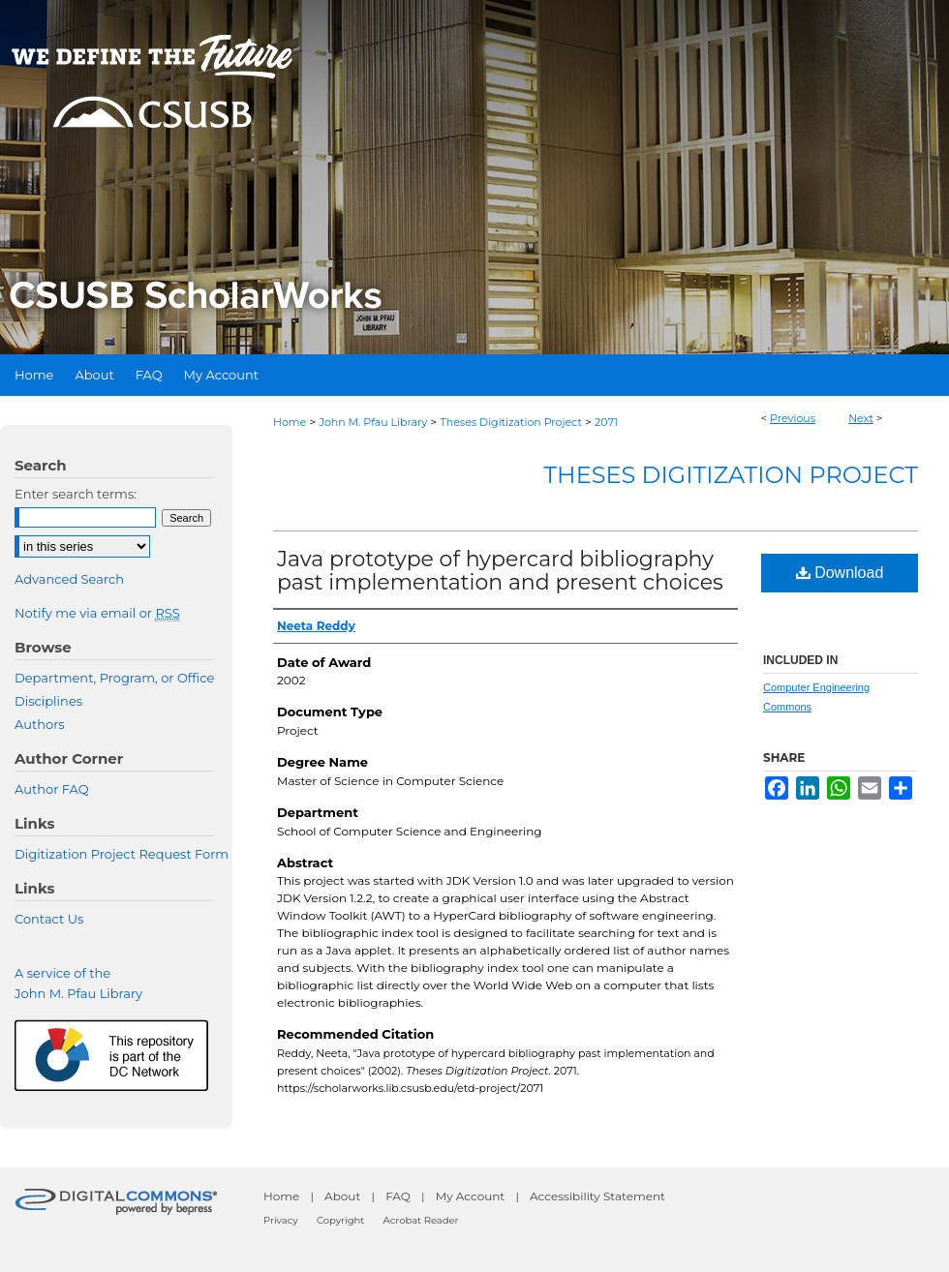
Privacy (280, 1220)
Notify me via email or (97, 613)
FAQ (398, 1196)
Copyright (340, 1220)
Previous (792, 418)
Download (840, 572)
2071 (606, 422)
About (342, 1196)
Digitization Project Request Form (122, 854)
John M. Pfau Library (373, 422)
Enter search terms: (76, 493)
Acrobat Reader (421, 1220)
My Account (470, 1196)
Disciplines (48, 701)
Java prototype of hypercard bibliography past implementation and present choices (500, 570)
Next (860, 418)
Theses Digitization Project (510, 422)
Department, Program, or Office (114, 677)
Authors (40, 724)
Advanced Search (69, 579)
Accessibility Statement (597, 1196)
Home (289, 422)
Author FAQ (52, 789)
